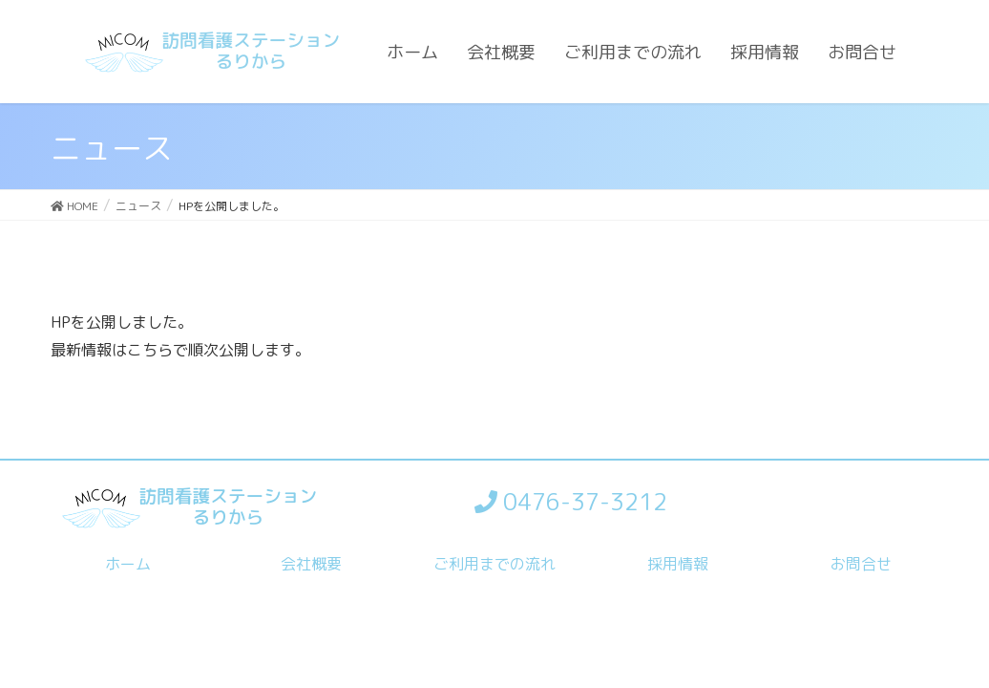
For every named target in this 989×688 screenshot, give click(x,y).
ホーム (128, 563)
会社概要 (311, 563)
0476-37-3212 (570, 501)
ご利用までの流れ (494, 563)
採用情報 (677, 563)
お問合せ (861, 563)
